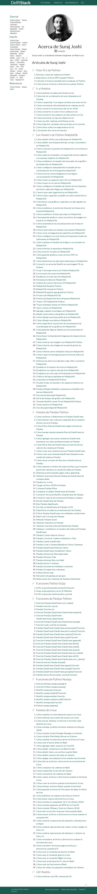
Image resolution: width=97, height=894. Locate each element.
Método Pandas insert (46, 519)
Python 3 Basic (15, 20)
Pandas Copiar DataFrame (48, 541)
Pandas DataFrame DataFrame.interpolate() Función (60, 628)
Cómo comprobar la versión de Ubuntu (54, 770)
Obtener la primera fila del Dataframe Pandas (57, 526)
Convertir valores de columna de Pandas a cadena (59, 497)
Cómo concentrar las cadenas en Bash (53, 774)
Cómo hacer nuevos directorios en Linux (55, 798)
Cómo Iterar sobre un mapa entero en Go (55, 127)
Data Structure (15, 31)
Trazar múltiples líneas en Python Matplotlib (57, 304)
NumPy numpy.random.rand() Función (53, 699)
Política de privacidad (68, 889)
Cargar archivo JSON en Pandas (51, 485)
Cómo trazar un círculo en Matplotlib (53, 183)
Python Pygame (15, 42)
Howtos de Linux (46, 710)
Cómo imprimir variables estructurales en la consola (60, 124)
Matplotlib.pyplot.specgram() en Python (54, 292)
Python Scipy (14, 40)
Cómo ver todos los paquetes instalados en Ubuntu (60, 867)
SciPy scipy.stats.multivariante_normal (54, 594)
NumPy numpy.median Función (50, 696)
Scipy (12, 89)
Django (23, 51)
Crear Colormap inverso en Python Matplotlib (57, 270)
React (12, 67)
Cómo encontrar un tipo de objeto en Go (55, 118)
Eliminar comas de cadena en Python (53, 74)
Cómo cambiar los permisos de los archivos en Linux (60, 739)
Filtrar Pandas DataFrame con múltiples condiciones (60, 513)
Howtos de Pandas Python (52, 412)
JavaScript (13, 24)
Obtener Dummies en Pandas (49, 522)
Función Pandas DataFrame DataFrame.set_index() (59, 653)
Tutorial (46, 2)
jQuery (12, 62)
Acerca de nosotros (52, 889)
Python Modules (15, 22)
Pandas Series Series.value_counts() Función (56, 674)
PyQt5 (21, 29)
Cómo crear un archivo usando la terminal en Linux (59, 783)
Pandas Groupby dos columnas (50, 569)
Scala (12, 80)
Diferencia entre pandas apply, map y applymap (57, 472)
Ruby (12, 73)
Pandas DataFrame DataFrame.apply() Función (57, 665)
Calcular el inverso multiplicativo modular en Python (60, 81)
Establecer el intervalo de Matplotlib (53, 276)
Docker (21, 53)
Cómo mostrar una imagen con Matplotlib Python (59, 342)
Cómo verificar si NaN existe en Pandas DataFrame (60, 416)
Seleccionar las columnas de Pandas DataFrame (58, 579)
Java (11, 69)
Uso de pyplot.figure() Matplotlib (51, 407)
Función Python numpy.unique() (51, 687)
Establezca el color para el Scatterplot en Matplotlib (60, 373)
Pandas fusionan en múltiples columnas (54, 566)
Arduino (18, 73)
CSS (17, 67)
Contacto (81, 889)
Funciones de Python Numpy (54, 679)
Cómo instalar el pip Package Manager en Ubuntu (59, 733)
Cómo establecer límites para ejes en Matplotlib (58, 214)
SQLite (12, 77)
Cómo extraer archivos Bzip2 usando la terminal (58, 786)
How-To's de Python (48, 70)
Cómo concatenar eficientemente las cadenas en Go (60, 105)
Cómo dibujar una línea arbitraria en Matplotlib (58, 317)
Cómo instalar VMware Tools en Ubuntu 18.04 (57, 808)
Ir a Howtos (43, 88)
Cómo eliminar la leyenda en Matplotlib (54, 248)
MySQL (25, 73)
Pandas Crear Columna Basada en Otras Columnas (59, 544)
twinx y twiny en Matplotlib (49, 308)
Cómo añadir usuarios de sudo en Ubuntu (55, 755)
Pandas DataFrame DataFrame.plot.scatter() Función (60, 631)
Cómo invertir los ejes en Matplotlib (53, 251)
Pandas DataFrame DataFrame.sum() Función (57, 637)
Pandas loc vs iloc (44, 482)
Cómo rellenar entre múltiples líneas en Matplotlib (60, 351)
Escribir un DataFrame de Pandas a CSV (54, 507)
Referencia (71, 2)
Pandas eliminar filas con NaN (50, 560)
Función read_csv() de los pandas (51, 625)
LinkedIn (59, 51)
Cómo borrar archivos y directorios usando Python (60, 84)
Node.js (12, 71)
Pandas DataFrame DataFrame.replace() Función (58, 634)
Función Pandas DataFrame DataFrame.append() (58, 640)
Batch (24, 45)
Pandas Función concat (47, 606)
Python (25, 42)
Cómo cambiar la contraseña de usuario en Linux (58, 714)
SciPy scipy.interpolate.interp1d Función (55, 588)
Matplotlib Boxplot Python (48, 286)
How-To (58, 2)
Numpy (24, 49)
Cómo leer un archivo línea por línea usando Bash (59, 811)
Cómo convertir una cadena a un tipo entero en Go (59, 114)
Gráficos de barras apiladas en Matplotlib (55, 376)
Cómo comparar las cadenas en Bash (53, 767)
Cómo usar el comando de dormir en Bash (55, 852)
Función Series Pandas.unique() (50, 662)
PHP (22, 67)
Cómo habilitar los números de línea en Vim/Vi (58, 795)
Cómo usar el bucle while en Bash (51, 742)
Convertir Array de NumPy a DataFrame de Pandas (59, 494)
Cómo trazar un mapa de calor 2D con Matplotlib (59, 180)
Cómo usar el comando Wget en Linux (53, 858)
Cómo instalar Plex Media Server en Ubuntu (56, 736)
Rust (25, 71)
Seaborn (18, 56)
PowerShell (14, 47)
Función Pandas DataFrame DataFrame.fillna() (57, 643)
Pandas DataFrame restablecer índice (53, 551)
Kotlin (21, 69)
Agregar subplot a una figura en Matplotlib (56, 311)
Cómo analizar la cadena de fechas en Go (55, 93)
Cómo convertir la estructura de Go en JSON (57, 108)
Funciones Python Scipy (51, 583)
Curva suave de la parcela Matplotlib (53, 273)
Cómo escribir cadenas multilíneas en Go (55, 121)
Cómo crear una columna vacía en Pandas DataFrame (60, 451)
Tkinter (24, 20)
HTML (17, 60)
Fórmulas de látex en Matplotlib (51, 279)
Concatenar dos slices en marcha (51, 130)
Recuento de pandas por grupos (51, 575)
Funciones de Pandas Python (54, 598)
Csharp (19, 71)
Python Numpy (15, 27)
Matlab (12, 58)
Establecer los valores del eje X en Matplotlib (57, 370)
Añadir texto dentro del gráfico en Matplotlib (57, 314)
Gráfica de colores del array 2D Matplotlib (56, 283)
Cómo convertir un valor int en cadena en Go (57, 111)
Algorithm (13, 33)
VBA (21, 77)
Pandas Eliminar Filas (46, 557)
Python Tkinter (15, 45)
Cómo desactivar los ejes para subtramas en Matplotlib (61, 261)
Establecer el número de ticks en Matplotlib (56, 367)
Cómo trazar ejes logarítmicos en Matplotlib (57, 192)
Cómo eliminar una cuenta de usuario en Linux (57, 717)
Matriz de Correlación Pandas (50, 516)
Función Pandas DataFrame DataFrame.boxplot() (58, 612)
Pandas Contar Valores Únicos (50, 535)
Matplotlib (13, 29)
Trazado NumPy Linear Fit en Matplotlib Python (58, 401)
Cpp (11, 60)
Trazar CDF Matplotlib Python (50, 301)
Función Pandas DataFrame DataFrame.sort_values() (60, 659)
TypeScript (13, 64)
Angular (21, 64)
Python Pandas (15, 49)
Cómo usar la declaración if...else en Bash (55, 861)
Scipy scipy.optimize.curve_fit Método (54, 591)
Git (23, 27)
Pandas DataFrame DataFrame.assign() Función (58, 668)
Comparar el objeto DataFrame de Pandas (55, 491)
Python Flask (14, 51)
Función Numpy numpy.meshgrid (51, 683)
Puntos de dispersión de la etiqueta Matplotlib (58, 298)
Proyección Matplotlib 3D (48, 295)
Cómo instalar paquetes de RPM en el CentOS (57, 805)
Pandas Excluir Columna (47, 563)
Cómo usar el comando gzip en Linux (53, 855)
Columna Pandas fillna (46, 488)
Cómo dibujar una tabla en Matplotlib (53, 320)
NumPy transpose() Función (49, 702)
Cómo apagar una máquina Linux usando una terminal (60, 758)
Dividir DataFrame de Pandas (50, 501)
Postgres (22, 75)
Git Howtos (43, 872)
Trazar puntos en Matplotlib (49, 404)
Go (16, 69)
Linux (18, 58)
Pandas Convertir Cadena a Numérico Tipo (56, 538)
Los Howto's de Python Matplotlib (57, 135)
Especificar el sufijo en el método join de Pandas (58, 510)
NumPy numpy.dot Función (48, 690)
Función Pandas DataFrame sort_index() (54, 603)
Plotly (12, 56)
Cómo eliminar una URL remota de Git (54, 876)
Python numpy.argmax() (47, 705)
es (82, 2)
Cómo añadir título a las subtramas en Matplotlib (59, 139)
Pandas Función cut (45, 609)
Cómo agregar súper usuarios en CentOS (55, 745)
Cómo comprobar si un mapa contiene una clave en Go (61, 102)
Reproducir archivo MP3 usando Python (55, 77)
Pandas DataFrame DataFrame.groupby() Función (59, 671)
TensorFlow (20, 62)
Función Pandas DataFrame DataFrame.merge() (58, 621)
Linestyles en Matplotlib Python (51, 379)
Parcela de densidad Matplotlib (51, 395)
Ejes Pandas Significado (47, 504)
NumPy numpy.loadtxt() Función (51, 693)
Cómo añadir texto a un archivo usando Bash (56, 752)
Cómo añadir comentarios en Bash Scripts (55, 749)
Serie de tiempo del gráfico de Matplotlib (55, 398)
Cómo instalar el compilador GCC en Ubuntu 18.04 (60, 802)
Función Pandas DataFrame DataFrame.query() (57, 650)
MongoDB (13, 75)
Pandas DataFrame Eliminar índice (52, 547)
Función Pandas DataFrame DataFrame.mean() (57, 646)
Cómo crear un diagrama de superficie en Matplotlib (60, 233)
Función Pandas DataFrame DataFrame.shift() (57, 656)
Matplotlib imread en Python (49, 289)
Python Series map (45, 572)
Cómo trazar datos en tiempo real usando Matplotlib (60, 230)
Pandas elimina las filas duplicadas (52, 554)
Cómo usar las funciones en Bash (51, 864)
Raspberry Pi (20, 80)
